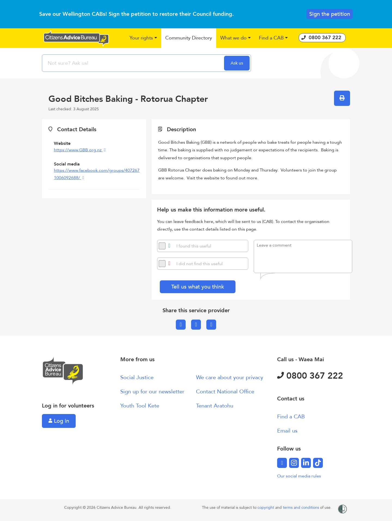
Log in (58, 421)
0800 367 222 (310, 376)
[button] (143, 38)
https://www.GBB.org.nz (78, 150)
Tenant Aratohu (214, 405)
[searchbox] (133, 63)
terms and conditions (301, 507)
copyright (266, 507)
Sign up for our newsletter (152, 391)
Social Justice (137, 377)
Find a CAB (291, 416)
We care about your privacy (229, 377)
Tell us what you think (197, 286)
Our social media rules (299, 476)
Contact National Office (225, 391)
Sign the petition (329, 14)
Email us (287, 430)
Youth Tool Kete (139, 405)
